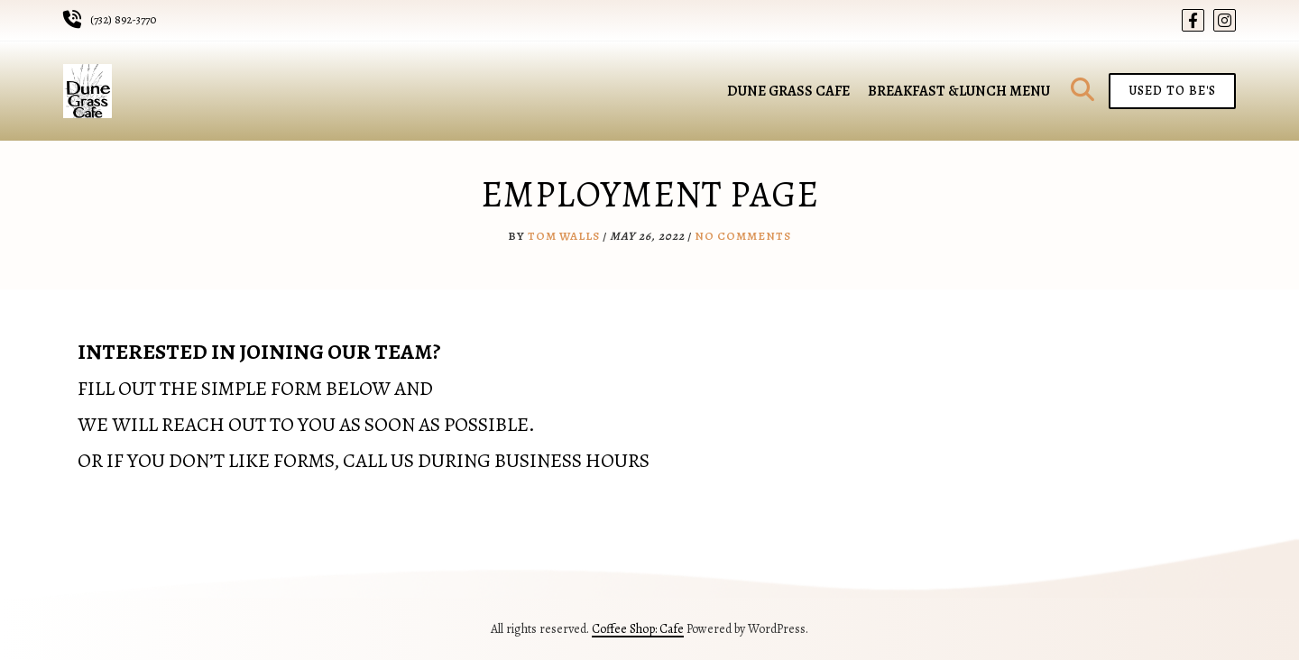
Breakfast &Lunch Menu (959, 91)
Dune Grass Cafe (788, 91)
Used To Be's (1172, 90)
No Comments (743, 235)
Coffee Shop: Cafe (638, 628)
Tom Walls (564, 235)
